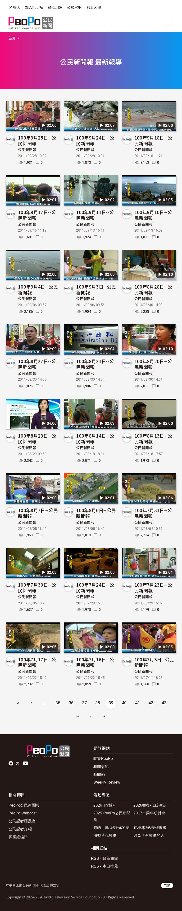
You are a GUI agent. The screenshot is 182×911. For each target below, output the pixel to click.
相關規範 (101, 767)
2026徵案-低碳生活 (150, 805)
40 (124, 702)
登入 (16, 7)
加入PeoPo (34, 7)
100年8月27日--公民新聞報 (37, 364)
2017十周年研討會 (149, 813)
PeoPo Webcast (23, 813)
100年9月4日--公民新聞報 (38, 289)
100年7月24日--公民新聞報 (95, 587)
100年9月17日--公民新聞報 (37, 215)
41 (137, 702)
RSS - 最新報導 (104, 858)
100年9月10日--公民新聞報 (153, 215)
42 (150, 702)
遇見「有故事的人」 (150, 835)
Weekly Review (106, 782)
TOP (167, 885)
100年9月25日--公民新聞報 (37, 140)
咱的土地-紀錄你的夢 (111, 828)
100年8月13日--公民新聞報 (153, 438)
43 (164, 702)
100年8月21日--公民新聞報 (95, 364)
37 (84, 702)
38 (97, 702)
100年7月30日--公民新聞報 (37, 587)
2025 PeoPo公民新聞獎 (112, 816)
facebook (11, 763)
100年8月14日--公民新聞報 (95, 438)
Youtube (26, 763)
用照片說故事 (105, 835)
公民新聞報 (27, 150)
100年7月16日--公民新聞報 (95, 662)
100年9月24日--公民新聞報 (95, 140)
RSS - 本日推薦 (104, 866)
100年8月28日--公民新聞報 (153, 289)
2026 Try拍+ (104, 805)
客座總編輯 (18, 837)
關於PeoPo (103, 759)
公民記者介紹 (20, 829)
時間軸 (99, 774)
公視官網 (74, 7)
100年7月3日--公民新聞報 (154, 662)
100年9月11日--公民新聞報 (95, 215)
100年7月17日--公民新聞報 (37, 662)
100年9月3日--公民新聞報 (96, 289)
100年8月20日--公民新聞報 (153, 364)
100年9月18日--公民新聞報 (153, 140)
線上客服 (93, 7)
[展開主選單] (168, 23)
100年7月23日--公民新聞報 (153, 587)
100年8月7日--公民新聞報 (38, 513)
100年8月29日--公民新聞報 (37, 438)
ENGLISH (55, 7)
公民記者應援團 (22, 821)
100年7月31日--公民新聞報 (153, 513)
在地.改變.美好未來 (150, 828)
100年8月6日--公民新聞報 (96, 513)
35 (57, 702)
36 (71, 702)
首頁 (12, 38)
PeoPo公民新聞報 (24, 805)
